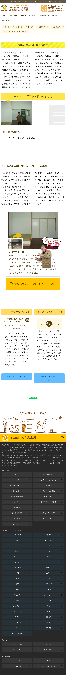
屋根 (48, 622)
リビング (17, 595)
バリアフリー (17, 611)
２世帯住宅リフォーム (48, 480)
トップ (18, 27)
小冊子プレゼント (48, 496)
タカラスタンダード (48, 666)
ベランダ (49, 584)
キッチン (17, 556)
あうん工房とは (13, 15)
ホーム (3, 15)
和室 (17, 584)
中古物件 (49, 628)
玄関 (17, 573)
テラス (48, 567)
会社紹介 (54, 15)
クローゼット (48, 595)
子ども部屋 (17, 567)
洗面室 (48, 600)
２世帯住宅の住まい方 (17, 485)
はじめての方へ (48, 474)
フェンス (17, 578)
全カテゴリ (17, 535)
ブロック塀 (17, 622)
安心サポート (17, 491)
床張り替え (17, 606)
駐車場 (48, 589)
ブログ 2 (49, 660)
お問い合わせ (5, 20)
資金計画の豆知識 (17, 496)
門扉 (48, 606)
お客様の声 (32, 15)
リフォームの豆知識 (48, 513)
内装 (17, 600)
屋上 (17, 628)
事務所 (17, 551)
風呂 (48, 562)
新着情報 (17, 507)
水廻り (48, 573)
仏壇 (17, 589)
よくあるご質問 (17, 513)
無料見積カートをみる (48, 502)
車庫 (48, 556)
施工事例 (23, 15)
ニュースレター (17, 502)
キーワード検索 (17, 633)
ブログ (48, 507)
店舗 (48, 546)
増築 (48, 578)
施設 (48, 551)
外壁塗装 (49, 617)
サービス (17, 480)
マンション (48, 540)
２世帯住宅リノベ (43, 15)
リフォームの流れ (48, 491)
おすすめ (49, 535)
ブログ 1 (17, 660)
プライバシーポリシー (48, 518)
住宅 (17, 540)
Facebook (17, 666)
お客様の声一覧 (42, 27)
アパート (17, 546)
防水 (48, 611)
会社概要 (17, 518)
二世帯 (17, 617)
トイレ (17, 562)
